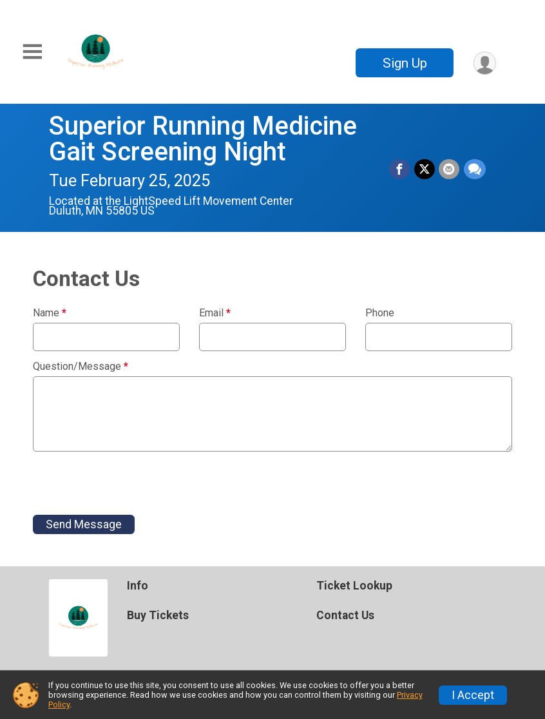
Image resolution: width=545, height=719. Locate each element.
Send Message (84, 524)
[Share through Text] (475, 169)
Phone (379, 313)
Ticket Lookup (354, 585)
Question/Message (80, 366)
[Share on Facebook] (400, 169)
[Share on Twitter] (425, 169)
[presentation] (131, 483)
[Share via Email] (449, 169)
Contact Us (345, 615)
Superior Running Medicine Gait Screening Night (203, 139)
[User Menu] (484, 63)
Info (137, 585)
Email (215, 313)
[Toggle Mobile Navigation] (32, 52)
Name (49, 313)
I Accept (473, 695)
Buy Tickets (158, 615)
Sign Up (403, 63)
